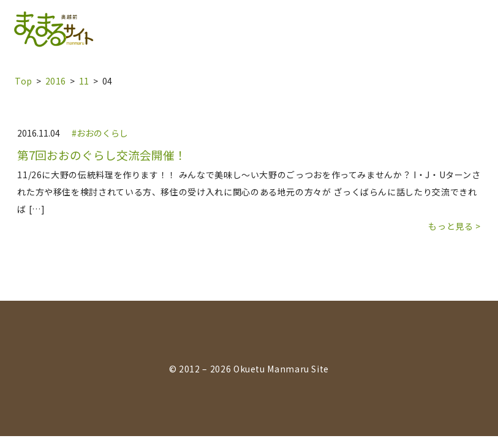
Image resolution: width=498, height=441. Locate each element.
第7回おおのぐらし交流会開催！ (101, 155)
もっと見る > (454, 226)
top (23, 81)
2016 (56, 81)
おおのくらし (102, 133)
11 (84, 81)
